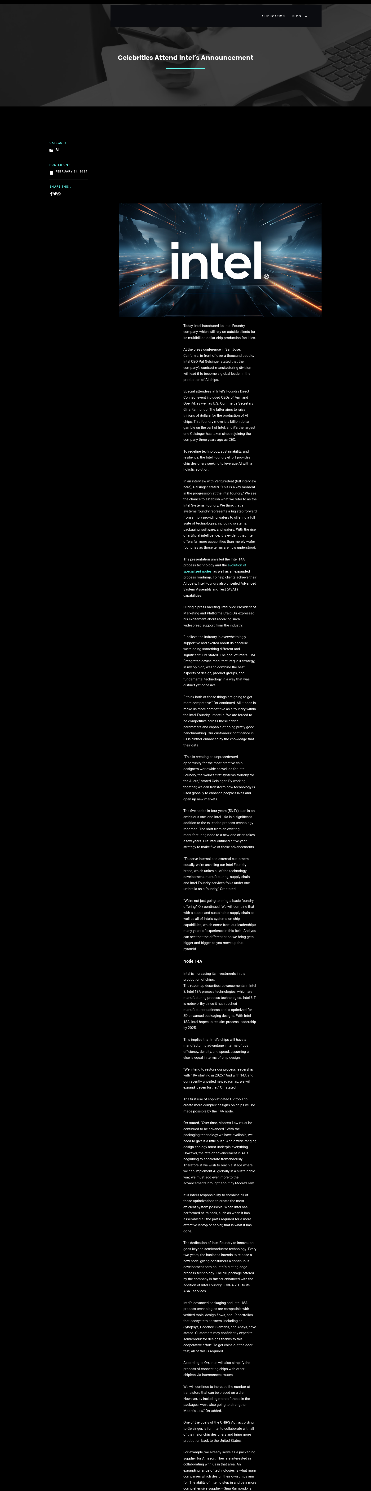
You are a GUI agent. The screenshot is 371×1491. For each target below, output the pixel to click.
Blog (311, 11)
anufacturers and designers (143, 1185)
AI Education (282, 11)
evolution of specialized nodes (249, 434)
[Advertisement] (220, 160)
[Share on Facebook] (51, 188)
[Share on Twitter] (55, 188)
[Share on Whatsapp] (59, 188)
